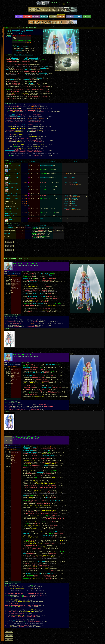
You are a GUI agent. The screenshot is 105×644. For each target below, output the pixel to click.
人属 (13, 31)
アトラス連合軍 (28, 376)
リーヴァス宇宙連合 (38, 303)
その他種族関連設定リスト (11, 223)
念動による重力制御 (44, 73)
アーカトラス (36, 125)
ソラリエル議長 (26, 367)
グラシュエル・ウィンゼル (11, 208)
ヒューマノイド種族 (33, 58)
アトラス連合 (49, 165)
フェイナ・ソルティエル (11, 193)
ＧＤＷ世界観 (12, 115)
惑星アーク (41, 372)
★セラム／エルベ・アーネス (23, 354)
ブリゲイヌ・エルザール (11, 195)
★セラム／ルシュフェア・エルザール (26, 437)
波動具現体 (22, 48)
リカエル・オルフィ (13, 219)
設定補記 (16, 55)
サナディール (37, 573)
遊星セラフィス (29, 30)
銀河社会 (31, 83)
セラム (40, 273)
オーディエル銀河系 (40, 561)
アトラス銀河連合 (18, 50)
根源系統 (9, 31)
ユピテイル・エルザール (11, 187)
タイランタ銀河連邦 (55, 500)
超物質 (7, 69)
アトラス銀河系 (16, 30)
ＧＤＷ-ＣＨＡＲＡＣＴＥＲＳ (60, 2)
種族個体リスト (9, 160)
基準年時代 (16, 47)
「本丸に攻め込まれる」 (47, 535)
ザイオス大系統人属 (20, 31)
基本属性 (12, 79)
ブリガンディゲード (44, 177)
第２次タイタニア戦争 (28, 450)
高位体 (46, 66)
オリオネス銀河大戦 (32, 296)
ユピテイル (28, 573)
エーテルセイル (24, 74)
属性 (46, 497)
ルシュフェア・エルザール (11, 173)
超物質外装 (7, 233)
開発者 (24, 495)
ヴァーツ (50, 387)
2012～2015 (8, 211)
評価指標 (9, 36)
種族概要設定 (8, 55)
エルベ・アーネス (12, 169)
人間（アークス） (9, 150)
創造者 (19, 116)
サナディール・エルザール (14, 189)
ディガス (42, 186)
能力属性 (39, 78)
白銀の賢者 (24, 125)
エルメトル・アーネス (10, 215)
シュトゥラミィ (42, 570)
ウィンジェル (28, 69)
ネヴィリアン (40, 472)
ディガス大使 (50, 573)
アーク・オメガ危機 (30, 372)
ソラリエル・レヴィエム (14, 165)
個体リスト (21, 55)
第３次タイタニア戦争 (43, 450)
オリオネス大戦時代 (54, 531)
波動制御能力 (27, 79)
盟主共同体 (42, 227)
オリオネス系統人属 (17, 33)
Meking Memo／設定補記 (11, 103)
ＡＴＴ (41, 219)
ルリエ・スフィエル (13, 177)
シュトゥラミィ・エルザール (12, 198)
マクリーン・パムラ (13, 183)
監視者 (27, 47)
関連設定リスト (29, 55)
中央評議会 (34, 452)
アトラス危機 (41, 296)
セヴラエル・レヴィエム (11, 213)
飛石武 (73, 177)
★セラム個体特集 (10, 258)
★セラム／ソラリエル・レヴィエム (25, 263)
